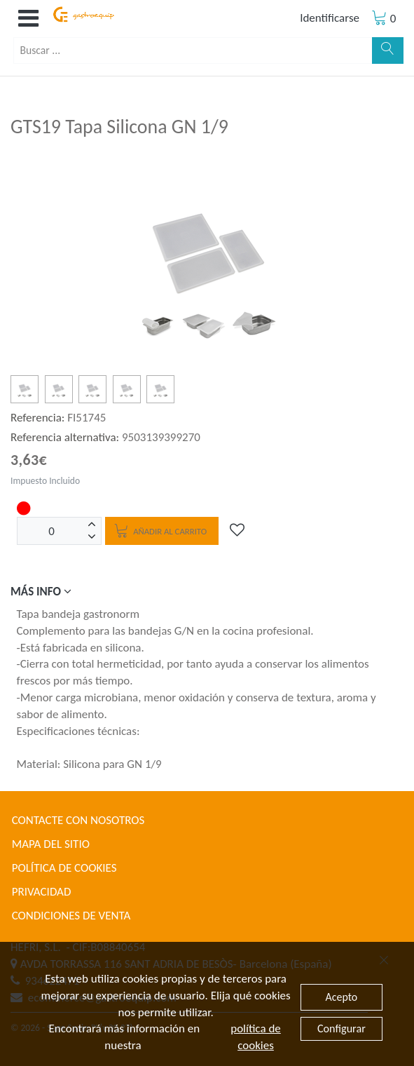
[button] (28, 18)
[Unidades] (51, 531)
